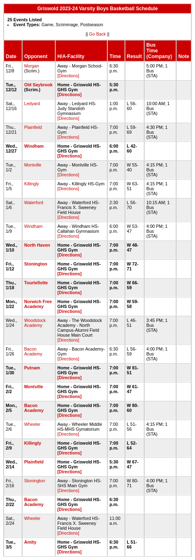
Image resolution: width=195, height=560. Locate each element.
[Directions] (68, 75)
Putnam (32, 367)
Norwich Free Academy (38, 304)
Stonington (35, 263)
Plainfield (33, 127)
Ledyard (32, 103)
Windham (34, 146)
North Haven (37, 245)
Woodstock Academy (35, 323)
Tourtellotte (36, 282)
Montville (32, 164)
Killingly (31, 183)
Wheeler (32, 424)
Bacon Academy (33, 351)
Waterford (33, 202)
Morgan (31, 65)
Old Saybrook (38, 84)
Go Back (97, 33)
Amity (30, 542)
